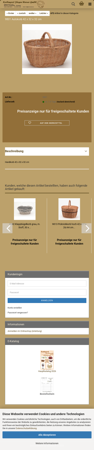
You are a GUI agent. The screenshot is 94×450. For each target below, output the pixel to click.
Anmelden (47, 300)
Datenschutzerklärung (26, 428)
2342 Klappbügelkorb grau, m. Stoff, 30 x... (24, 226)
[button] (7, 228)
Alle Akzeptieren (47, 435)
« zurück (21, 13)
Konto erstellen (15, 307)
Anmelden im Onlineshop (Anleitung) (25, 331)
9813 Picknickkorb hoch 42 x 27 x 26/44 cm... (69, 226)
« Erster (10, 13)
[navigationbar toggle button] (90, 4)
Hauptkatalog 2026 (47, 371)
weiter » (32, 13)
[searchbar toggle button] (73, 4)
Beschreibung (14, 151)
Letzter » (44, 13)
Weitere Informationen (47, 443)
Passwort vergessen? (18, 312)
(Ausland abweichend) (66, 102)
